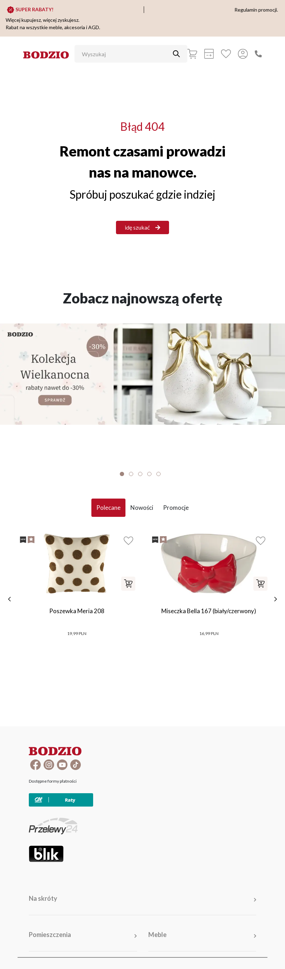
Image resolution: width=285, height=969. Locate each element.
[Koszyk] (192, 54)
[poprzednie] (9, 599)
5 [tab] (158, 474)
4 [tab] (149, 474)
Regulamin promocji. (256, 10)
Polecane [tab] (108, 507)
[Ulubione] (226, 54)
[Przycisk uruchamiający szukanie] (176, 53)
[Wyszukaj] (125, 54)
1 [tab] (122, 474)
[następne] (275, 599)
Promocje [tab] (176, 507)
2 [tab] (131, 474)
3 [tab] (140, 474)
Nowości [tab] (141, 507)
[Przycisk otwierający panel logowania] (243, 54)
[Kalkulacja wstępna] (209, 54)
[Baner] (142, 374)
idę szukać (142, 227)
